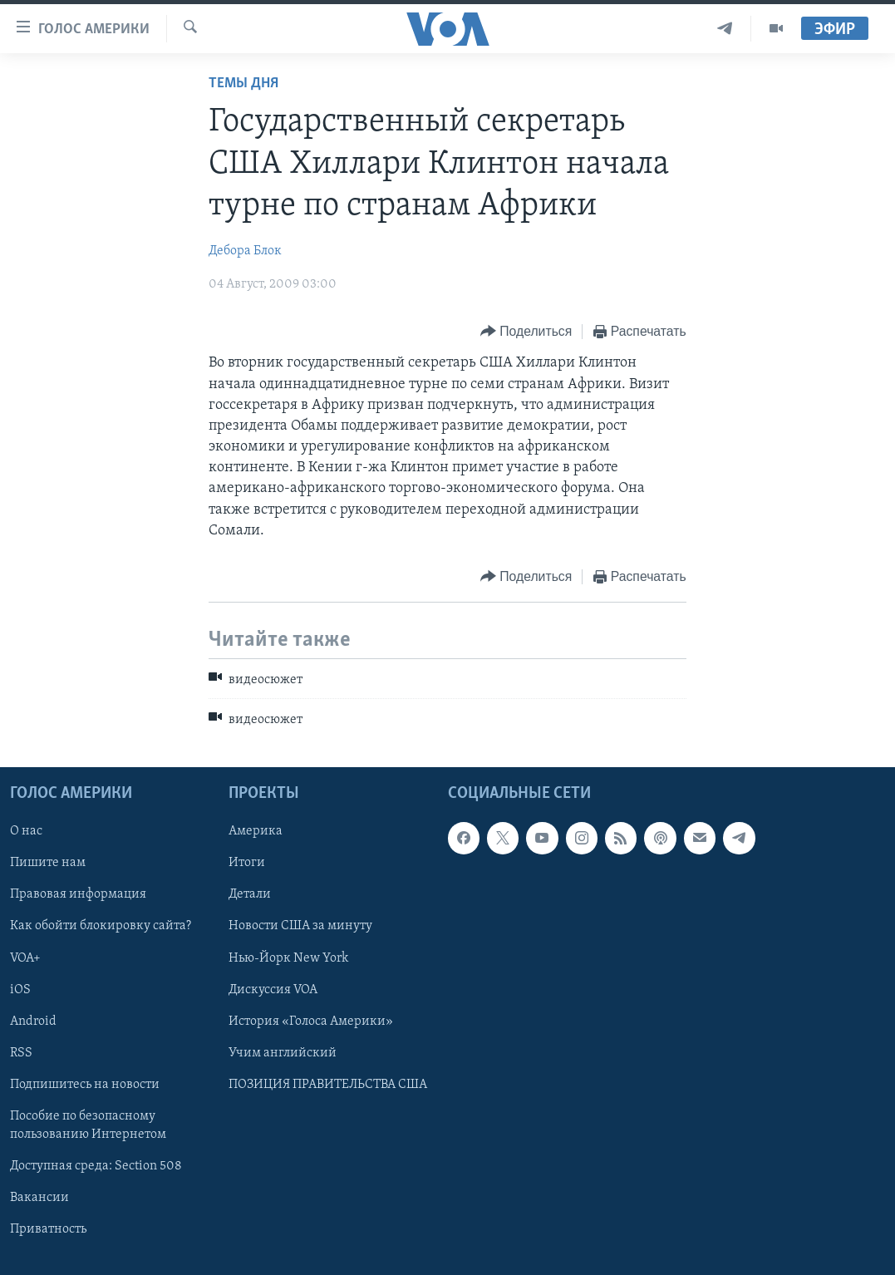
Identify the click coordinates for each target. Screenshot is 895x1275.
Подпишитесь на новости (85, 1084)
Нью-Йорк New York (288, 957)
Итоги (247, 862)
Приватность (48, 1229)
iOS (20, 989)
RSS (21, 1052)
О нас (26, 831)
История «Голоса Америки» (311, 1020)
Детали (250, 894)
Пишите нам (48, 862)
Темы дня (243, 83)
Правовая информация (78, 894)
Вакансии (39, 1197)
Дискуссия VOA (273, 989)
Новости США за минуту (300, 926)
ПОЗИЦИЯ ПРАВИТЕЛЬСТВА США (328, 1084)
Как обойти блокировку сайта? (100, 926)
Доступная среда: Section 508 (96, 1166)
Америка (256, 831)
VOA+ (25, 957)
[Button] (526, 332)
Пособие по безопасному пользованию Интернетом (88, 1125)
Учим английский (283, 1052)
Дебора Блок (245, 251)
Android (33, 1020)
